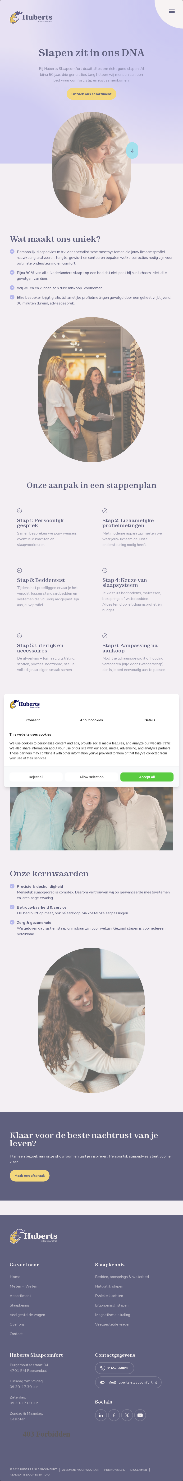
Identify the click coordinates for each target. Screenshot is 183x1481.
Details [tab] (150, 720)
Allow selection (91, 777)
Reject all (36, 777)
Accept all (147, 777)
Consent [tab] (33, 720)
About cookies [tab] (91, 720)
